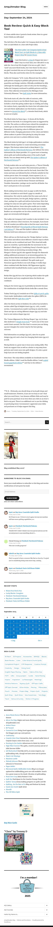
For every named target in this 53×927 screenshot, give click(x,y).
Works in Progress (32, 699)
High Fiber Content (13, 746)
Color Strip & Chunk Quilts (32, 660)
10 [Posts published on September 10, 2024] (20, 625)
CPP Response (26, 664)
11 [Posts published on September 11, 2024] (26, 625)
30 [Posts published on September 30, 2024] (14, 637)
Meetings (38, 680)
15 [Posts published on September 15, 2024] (7, 629)
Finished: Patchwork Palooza (26, 526)
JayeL (8, 411)
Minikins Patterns (11, 683)
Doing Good (25, 668)
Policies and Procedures (24, 920)
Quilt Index (27, 93)
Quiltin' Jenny (11, 782)
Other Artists (24, 687)
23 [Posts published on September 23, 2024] (14, 633)
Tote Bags (42, 695)
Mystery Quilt (25, 683)
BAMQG (37, 656)
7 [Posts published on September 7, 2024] (45, 621)
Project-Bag (23, 691)
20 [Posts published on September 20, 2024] (39, 629)
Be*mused (10, 728)
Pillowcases (42, 687)
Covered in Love (11, 730)
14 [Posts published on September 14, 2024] (46, 625)
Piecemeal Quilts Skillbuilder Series (18, 769)
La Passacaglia (27, 680)
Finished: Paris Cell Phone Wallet (27, 568)
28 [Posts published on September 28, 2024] (46, 633)
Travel (7, 699)
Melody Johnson (12, 761)
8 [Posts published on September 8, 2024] (7, 625)
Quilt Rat (9, 779)
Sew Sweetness (30, 695)
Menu (46, 6)
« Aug (13, 640)
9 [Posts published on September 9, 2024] (13, 625)
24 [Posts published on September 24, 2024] (20, 633)
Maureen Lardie (11, 759)
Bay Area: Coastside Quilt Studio (27, 512)
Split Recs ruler (23, 299)
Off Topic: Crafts (37, 683)
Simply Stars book (23, 322)
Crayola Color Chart (13, 738)
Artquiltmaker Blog (15, 6)
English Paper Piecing (13, 672)
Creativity (8, 668)
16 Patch (8, 656)
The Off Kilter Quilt (13, 792)
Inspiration (16, 680)
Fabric (25, 672)
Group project (21, 676)
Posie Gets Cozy (11, 777)
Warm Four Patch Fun (14, 591)
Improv (7, 680)
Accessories (27, 656)
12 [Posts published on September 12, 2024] (33, 625)
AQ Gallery (8, 905)
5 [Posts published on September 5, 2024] (32, 621)
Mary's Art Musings (13, 756)
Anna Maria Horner (13, 715)
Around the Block (18, 111)
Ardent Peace (10, 725)
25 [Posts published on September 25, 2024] (26, 633)
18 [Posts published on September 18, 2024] (26, 629)
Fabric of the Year (36, 672)
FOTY (7, 676)
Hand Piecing (40, 676)
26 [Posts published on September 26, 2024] (33, 633)
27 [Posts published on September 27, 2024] (39, 633)
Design (16, 668)
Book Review (39, 411)
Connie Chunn (32, 55)
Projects (45, 691)
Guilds (30, 676)
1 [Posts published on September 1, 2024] (7, 621)
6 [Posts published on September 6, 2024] (39, 621)
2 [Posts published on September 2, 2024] (13, 621)
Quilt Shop (9, 695)
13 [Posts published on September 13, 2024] (39, 625)
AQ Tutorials (8, 910)
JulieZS (11, 553)
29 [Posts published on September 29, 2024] (7, 637)
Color (18, 660)
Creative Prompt (40, 664)
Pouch (7, 691)
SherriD (9, 789)
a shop (30, 60)
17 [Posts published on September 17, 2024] (20, 629)
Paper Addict (10, 766)
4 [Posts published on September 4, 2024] (26, 621)
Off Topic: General (11, 687)
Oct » (40, 640)
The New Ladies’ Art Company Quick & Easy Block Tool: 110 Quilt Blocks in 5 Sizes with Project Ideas (30, 52)
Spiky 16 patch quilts (41, 293)
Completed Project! (12, 664)
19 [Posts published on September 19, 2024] (33, 629)
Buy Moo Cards (10, 823)
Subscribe (11, 498)
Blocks (44, 656)
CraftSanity (10, 735)
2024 (32, 411)
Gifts (12, 676)
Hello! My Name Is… (11, 914)
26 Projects (17, 656)
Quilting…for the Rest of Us (16, 784)
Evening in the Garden (14, 743)
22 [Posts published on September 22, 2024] (7, 633)
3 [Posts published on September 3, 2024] (20, 621)
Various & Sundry (17, 699)
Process (14, 691)
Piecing (33, 687)
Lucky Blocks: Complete (14, 593)
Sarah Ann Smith (12, 787)
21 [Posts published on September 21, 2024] (45, 629)
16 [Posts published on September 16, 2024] (14, 629)
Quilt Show (19, 695)
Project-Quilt (35, 691)
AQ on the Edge (11, 720)
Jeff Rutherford (11, 751)
